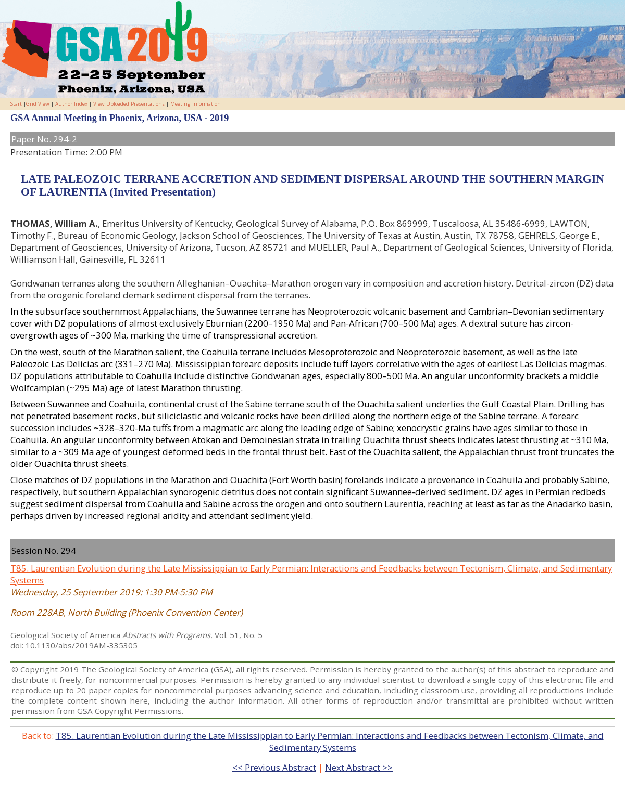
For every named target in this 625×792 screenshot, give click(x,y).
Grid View (37, 103)
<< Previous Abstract (274, 767)
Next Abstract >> (359, 767)
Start (16, 103)
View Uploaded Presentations (129, 103)
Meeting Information (195, 103)
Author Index (71, 103)
